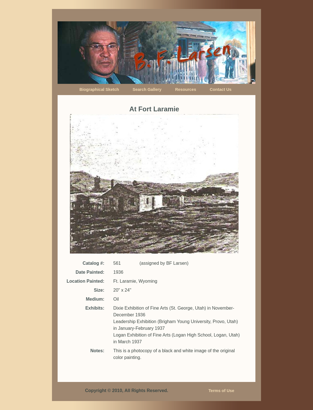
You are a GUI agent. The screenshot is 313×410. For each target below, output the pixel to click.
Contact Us (221, 89)
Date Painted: (90, 272)
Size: (99, 290)
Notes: (97, 350)
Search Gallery (147, 89)
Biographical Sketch (99, 89)
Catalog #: (93, 263)
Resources (185, 89)
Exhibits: (95, 308)
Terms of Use (221, 390)
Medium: (95, 299)
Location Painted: (85, 281)
